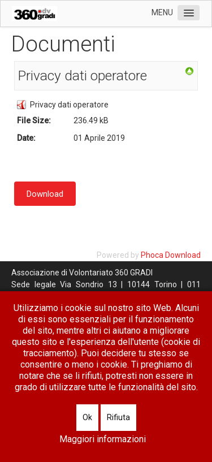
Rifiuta (118, 417)
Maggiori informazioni (102, 439)
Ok (87, 417)
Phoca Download (171, 255)
